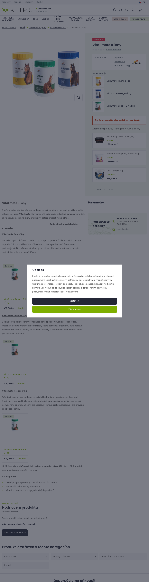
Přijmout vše (75, 309)
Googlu (69, 284)
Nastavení (74, 301)
